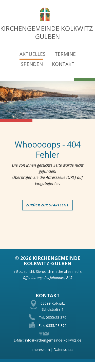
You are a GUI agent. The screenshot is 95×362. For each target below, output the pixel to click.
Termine (65, 54)
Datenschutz (63, 349)
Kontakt (63, 64)
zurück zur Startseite (47, 205)
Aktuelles (33, 54)
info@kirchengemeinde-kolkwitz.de (53, 340)
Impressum (41, 349)
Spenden (32, 64)
